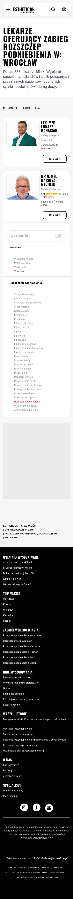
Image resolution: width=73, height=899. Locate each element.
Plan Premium (10, 796)
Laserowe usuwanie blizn (17, 677)
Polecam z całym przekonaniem (20, 745)
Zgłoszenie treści (12, 775)
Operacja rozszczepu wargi (18, 728)
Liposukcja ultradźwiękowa (29, 347)
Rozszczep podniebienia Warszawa (22, 635)
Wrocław (19, 271)
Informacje (10, 107)
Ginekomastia (21, 306)
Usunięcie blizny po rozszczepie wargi (23, 750)
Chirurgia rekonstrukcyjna (28, 302)
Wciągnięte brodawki (25, 405)
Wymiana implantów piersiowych (21, 682)
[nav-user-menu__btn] (64, 9)
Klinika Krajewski (12, 578)
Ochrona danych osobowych (23, 867)
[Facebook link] (36, 808)
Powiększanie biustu (25, 380)
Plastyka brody (22, 360)
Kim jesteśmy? (11, 764)
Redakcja (8, 770)
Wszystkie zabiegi (24, 294)
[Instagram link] (24, 808)
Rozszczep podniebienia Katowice (21, 646)
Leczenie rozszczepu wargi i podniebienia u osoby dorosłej (35, 739)
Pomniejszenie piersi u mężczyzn (21, 699)
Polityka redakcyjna (21, 877)
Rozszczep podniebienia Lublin (20, 662)
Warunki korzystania (47, 877)
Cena (37, 107)
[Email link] (49, 808)
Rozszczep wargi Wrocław (17, 640)
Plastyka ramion (23, 368)
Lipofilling (19, 335)
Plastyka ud (20, 372)
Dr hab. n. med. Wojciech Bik (18, 573)
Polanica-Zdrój (22, 262)
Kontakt (54, 159)
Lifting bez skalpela (13, 693)
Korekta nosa (21, 314)
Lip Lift (18, 331)
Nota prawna (57, 872)
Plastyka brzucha (23, 364)
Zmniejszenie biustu (25, 409)
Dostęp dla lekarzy (13, 790)
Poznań (7, 620)
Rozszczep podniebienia (27, 401)
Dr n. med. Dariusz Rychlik (50, 180)
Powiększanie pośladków (27, 389)
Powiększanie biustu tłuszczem (31, 385)
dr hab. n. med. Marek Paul (17, 562)
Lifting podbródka (23, 323)
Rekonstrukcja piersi (25, 397)
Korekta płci (20, 319)
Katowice (8, 615)
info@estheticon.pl (56, 858)
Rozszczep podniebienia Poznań (20, 651)
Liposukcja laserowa (25, 343)
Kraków (7, 604)
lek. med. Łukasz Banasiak (49, 126)
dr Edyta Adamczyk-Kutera (17, 567)
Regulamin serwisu (52, 867)
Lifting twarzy (21, 327)
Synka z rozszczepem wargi (18, 734)
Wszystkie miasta (23, 258)
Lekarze (26, 107)
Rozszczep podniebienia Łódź (19, 657)
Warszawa (8, 598)
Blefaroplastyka (22, 298)
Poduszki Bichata (23, 376)
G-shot (7, 688)
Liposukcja (20, 339)
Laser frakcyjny (11, 704)
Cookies (9, 872)
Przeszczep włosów (25, 393)
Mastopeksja (21, 356)
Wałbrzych (20, 267)
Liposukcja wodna (24, 352)
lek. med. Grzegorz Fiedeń (17, 584)
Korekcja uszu (21, 310)
